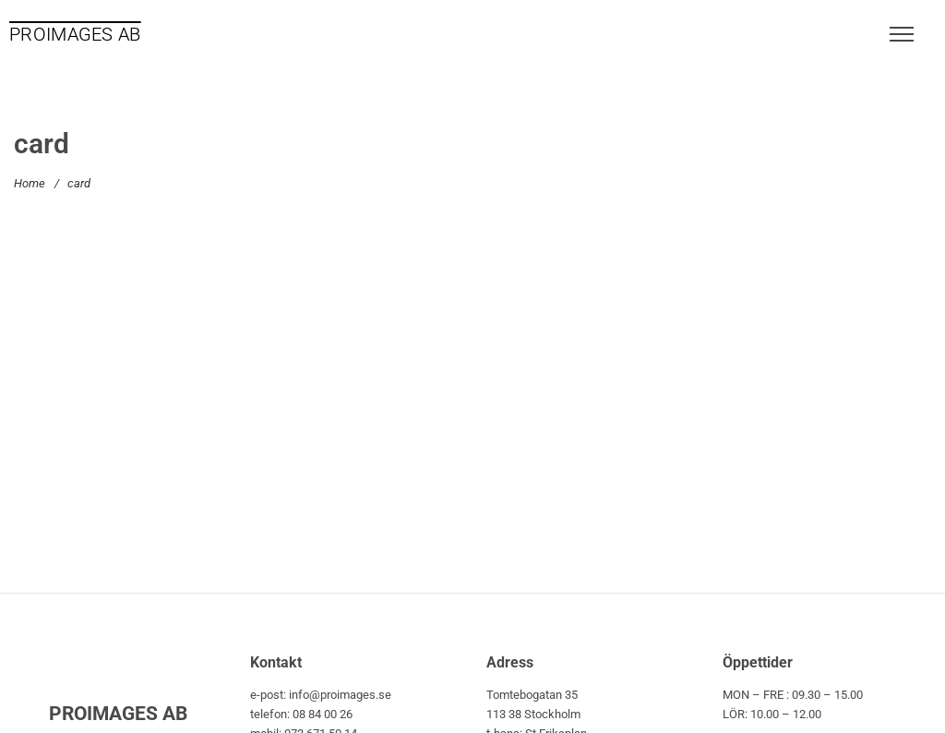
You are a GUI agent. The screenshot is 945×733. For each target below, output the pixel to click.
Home (29, 183)
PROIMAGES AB (75, 34)
